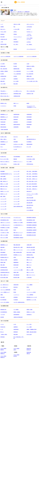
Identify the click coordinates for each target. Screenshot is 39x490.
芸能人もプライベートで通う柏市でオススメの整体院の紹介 (20, 11)
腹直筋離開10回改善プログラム (6, 173)
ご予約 (2, 41)
